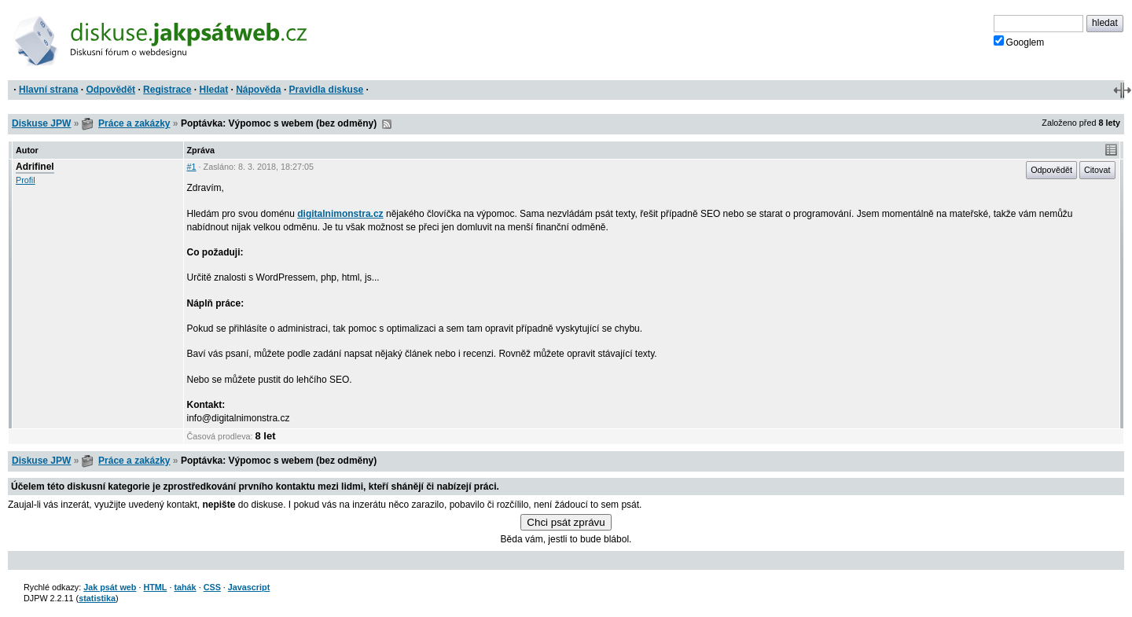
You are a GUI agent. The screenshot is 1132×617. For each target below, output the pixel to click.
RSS (386, 124)
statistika (97, 598)
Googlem (1019, 41)
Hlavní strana (48, 89)
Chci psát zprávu (566, 522)
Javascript (249, 587)
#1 (192, 166)
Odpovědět (110, 89)
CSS (212, 587)
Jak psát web (109, 587)
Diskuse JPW (41, 123)
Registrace (167, 89)
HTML (155, 587)
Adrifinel (35, 166)
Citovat (1097, 169)
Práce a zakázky (134, 123)
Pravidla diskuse (326, 89)
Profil (25, 180)
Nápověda (258, 89)
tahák (185, 587)
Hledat (213, 89)
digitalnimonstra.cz (340, 213)
